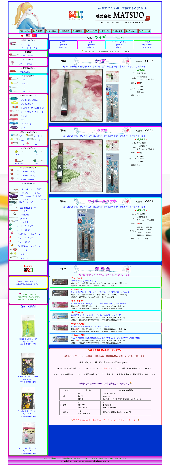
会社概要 (52, 458)
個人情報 (103, 458)
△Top (125, 458)
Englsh (110, 458)
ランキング (86, 458)
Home (45, 458)
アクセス (95, 458)
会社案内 (60, 458)
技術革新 (77, 458)
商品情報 (68, 458)
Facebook (118, 458)
